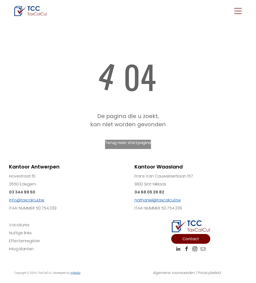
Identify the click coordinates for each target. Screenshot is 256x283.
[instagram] (194, 250)
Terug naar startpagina (128, 143)
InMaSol (75, 273)
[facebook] (186, 250)
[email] (203, 250)
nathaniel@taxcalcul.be (157, 200)
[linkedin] (178, 250)
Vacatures (19, 225)
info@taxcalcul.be (26, 200)
